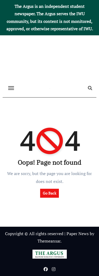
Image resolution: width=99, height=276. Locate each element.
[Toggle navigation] (11, 88)
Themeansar (48, 241)
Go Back (49, 193)
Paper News (78, 233)
